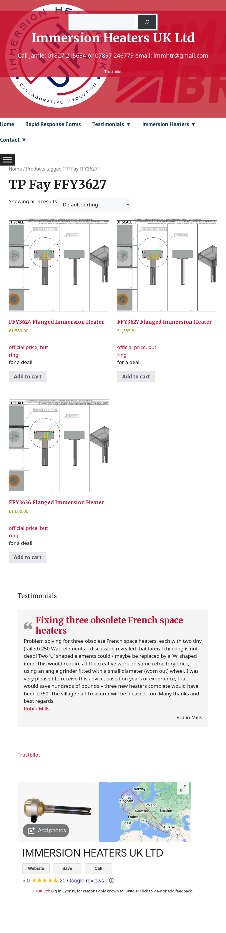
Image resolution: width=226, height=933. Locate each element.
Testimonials (108, 124)
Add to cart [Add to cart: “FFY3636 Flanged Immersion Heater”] (27, 557)
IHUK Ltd (41, 891)
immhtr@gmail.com (181, 55)
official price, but (59, 283)
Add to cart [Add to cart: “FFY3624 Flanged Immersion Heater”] (27, 376)
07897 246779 (114, 55)
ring (13, 354)
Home (7, 124)
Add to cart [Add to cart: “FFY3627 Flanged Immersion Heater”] (136, 376)
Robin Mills (36, 708)
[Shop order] (93, 204)
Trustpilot (113, 71)
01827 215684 (66, 55)
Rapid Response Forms (53, 124)
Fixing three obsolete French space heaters (109, 625)
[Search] (147, 22)
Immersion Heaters (165, 124)
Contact (10, 139)
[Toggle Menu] (7, 159)
